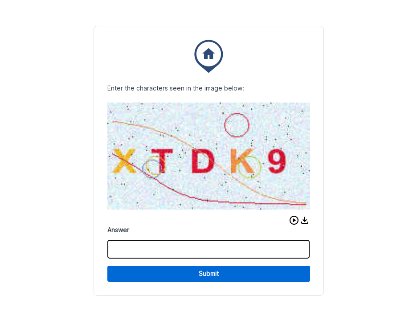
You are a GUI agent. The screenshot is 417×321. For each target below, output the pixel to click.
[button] (294, 220)
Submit (209, 273)
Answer (118, 230)
